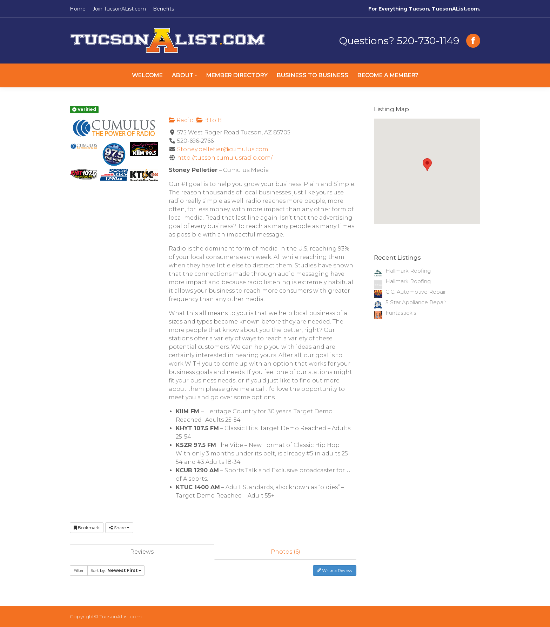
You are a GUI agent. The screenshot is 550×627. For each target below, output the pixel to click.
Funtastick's (400, 312)
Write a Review (335, 570)
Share (119, 527)
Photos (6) (285, 551)
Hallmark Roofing (408, 270)
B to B (209, 120)
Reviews (142, 551)
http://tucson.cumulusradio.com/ (225, 157)
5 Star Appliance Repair (415, 302)
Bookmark (87, 527)
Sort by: (115, 570)
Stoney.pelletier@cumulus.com (222, 149)
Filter (79, 570)
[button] (427, 164)
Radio (181, 120)
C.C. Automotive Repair (415, 291)
